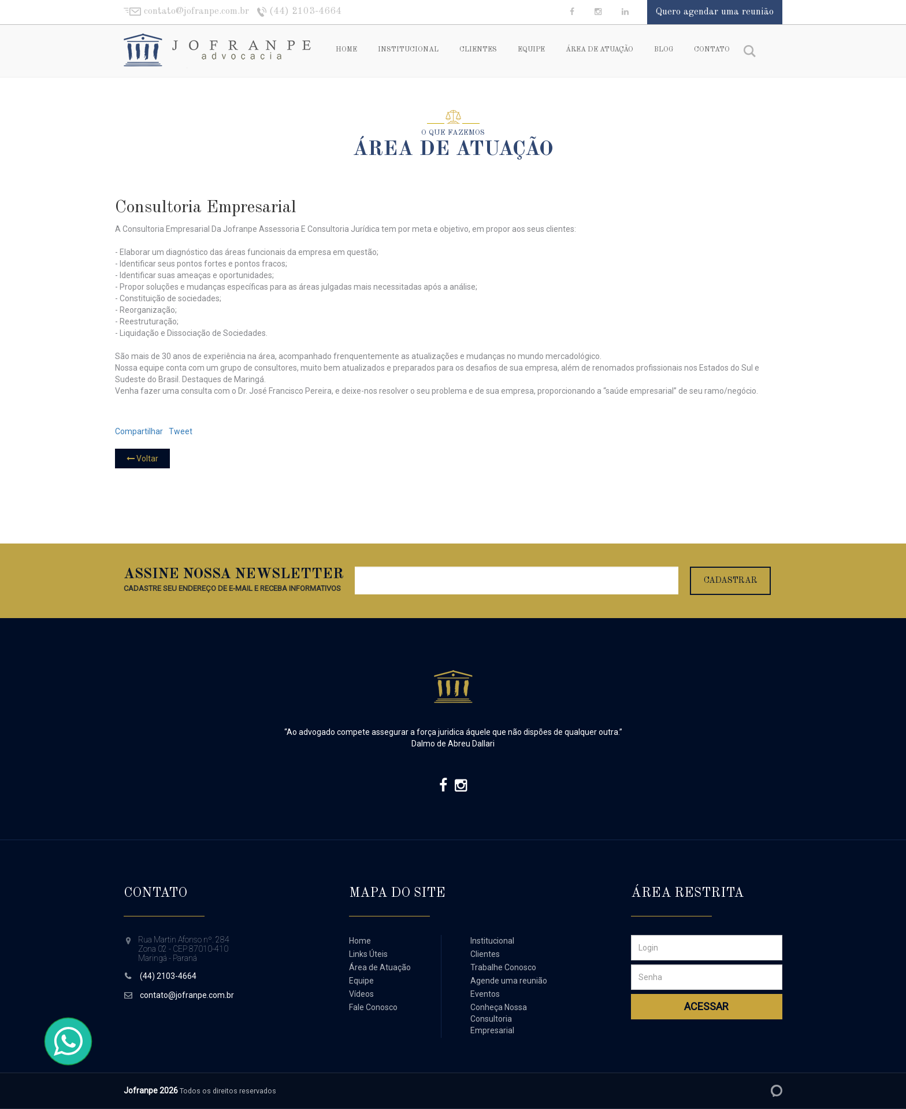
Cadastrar (731, 580)
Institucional (408, 49)
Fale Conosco (373, 1007)
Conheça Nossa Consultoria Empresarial (498, 1019)
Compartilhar (139, 431)
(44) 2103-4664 (168, 976)
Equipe (531, 49)
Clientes (478, 49)
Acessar (706, 1006)
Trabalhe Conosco (503, 967)
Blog (663, 49)
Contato (712, 49)
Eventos (485, 994)
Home (346, 49)
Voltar (142, 458)
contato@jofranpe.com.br (187, 995)
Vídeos (361, 994)
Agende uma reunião (508, 980)
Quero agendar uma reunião (715, 12)
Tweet (180, 431)
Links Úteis (368, 954)
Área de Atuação (599, 49)
